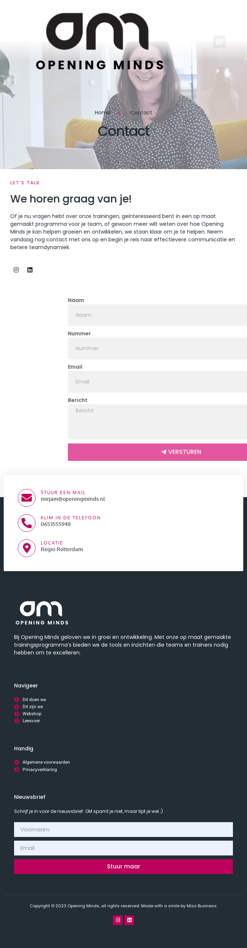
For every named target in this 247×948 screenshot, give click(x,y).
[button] (219, 42)
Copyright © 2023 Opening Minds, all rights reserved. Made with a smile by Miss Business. (123, 906)
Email (169, 367)
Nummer (173, 333)
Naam (170, 300)
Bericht (171, 400)
